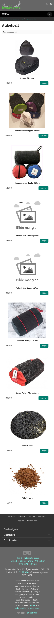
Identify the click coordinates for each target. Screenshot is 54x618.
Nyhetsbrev (40, 561)
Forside (4, 19)
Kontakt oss (32, 521)
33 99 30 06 (24, 572)
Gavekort (42, 516)
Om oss (32, 516)
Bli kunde (21, 516)
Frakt (19, 558)
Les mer (32, 605)
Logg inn (20, 521)
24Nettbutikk (32, 613)
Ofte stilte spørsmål (28, 564)
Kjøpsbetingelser (31, 558)
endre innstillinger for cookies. (27, 608)
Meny (6, 14)
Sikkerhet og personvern (22, 561)
